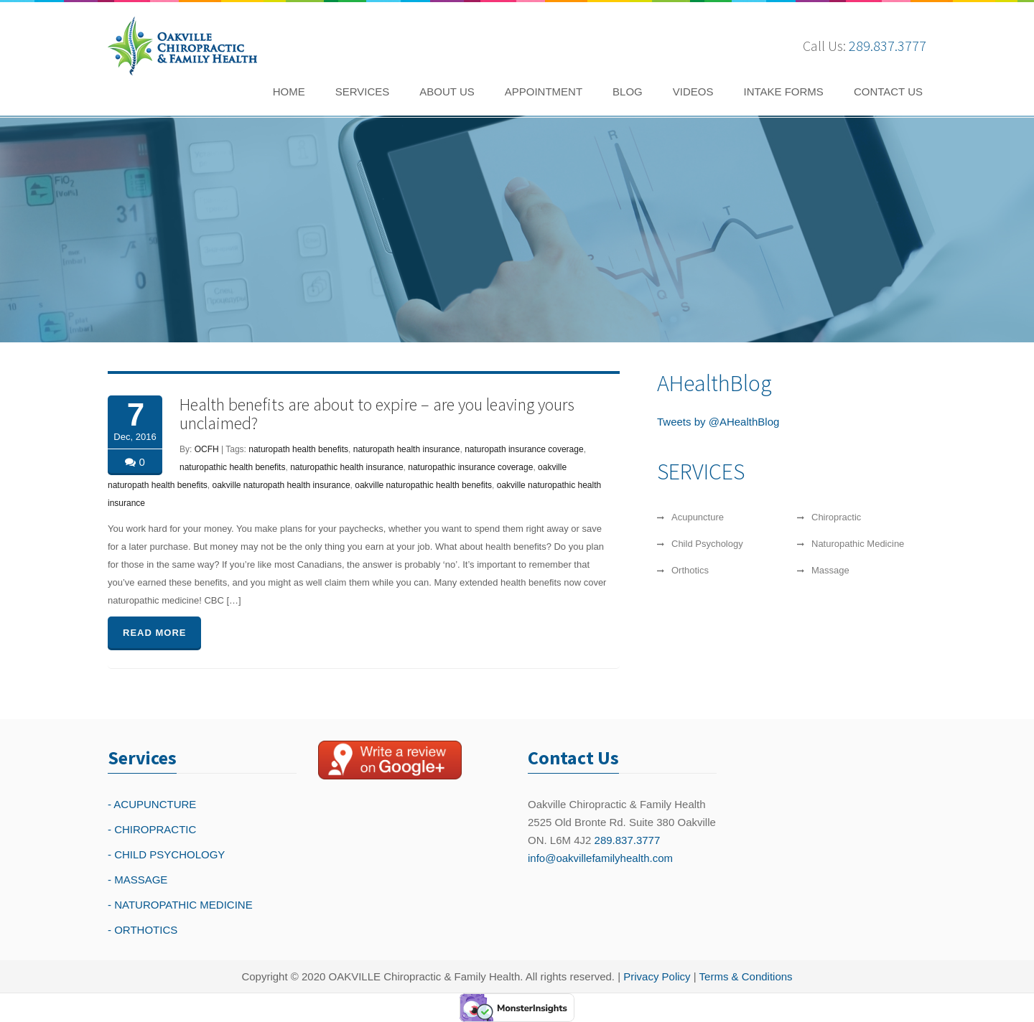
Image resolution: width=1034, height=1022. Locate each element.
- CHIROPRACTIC (152, 829)
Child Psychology (707, 543)
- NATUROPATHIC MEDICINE (180, 905)
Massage (830, 570)
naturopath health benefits (298, 449)
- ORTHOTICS (142, 930)
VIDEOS (693, 91)
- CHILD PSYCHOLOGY (166, 854)
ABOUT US (446, 91)
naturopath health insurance (406, 449)
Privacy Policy (656, 976)
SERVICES (362, 91)
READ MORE (154, 632)
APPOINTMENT (543, 91)
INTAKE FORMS (783, 91)
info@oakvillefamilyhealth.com (600, 858)
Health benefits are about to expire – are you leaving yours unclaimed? (377, 413)
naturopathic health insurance (346, 467)
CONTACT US (888, 91)
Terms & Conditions (746, 976)
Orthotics (690, 570)
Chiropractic (836, 517)
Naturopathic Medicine (857, 543)
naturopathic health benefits (232, 467)
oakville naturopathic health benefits (423, 485)
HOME (289, 91)
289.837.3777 (887, 46)
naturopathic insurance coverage (470, 467)
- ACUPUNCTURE (152, 804)
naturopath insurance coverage (524, 449)
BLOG (628, 91)
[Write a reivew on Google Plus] (390, 760)
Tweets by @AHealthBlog (718, 422)
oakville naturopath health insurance (281, 485)
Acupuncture (697, 517)
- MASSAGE (137, 879)
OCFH (207, 449)
